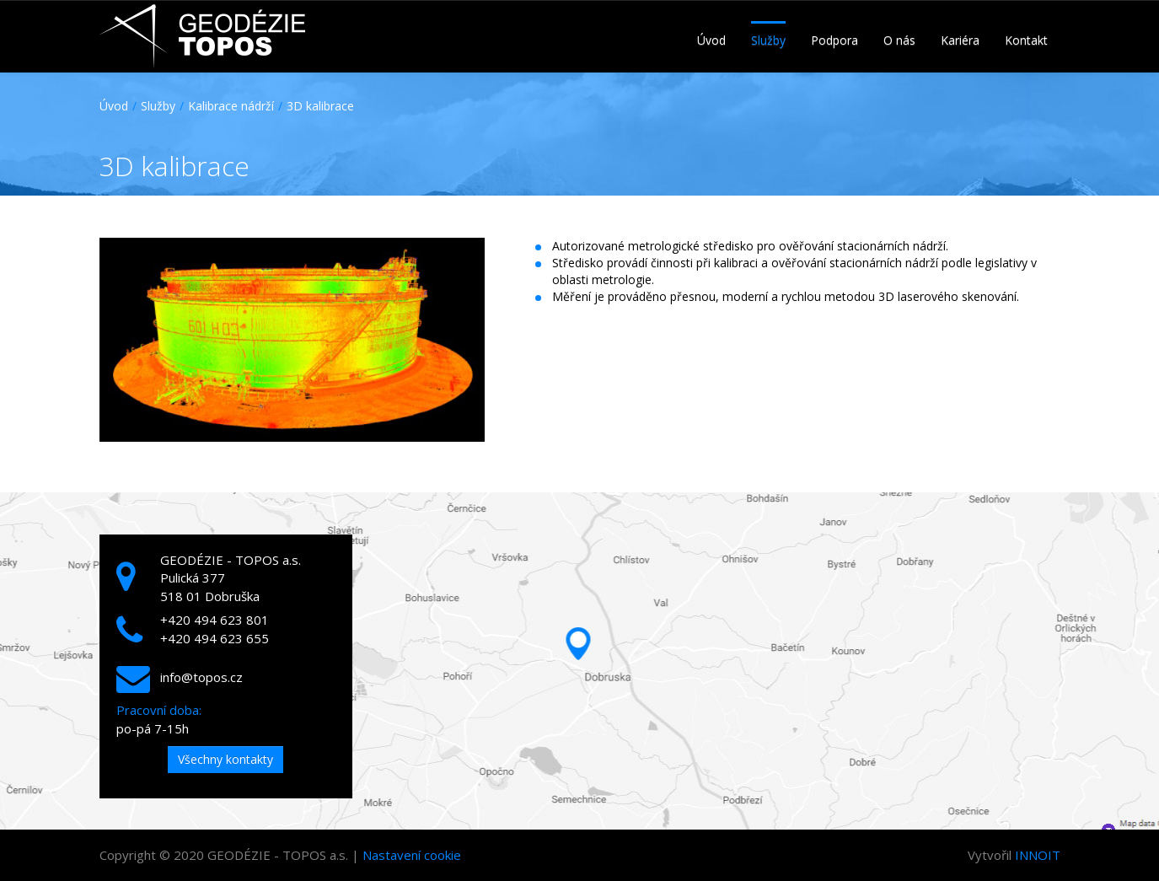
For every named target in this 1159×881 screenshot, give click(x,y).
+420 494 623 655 (214, 638)
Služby (158, 106)
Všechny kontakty (225, 759)
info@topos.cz (201, 677)
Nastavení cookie (411, 854)
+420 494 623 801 (214, 619)
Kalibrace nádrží (231, 106)
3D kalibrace (320, 106)
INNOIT (1037, 854)
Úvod (113, 106)
